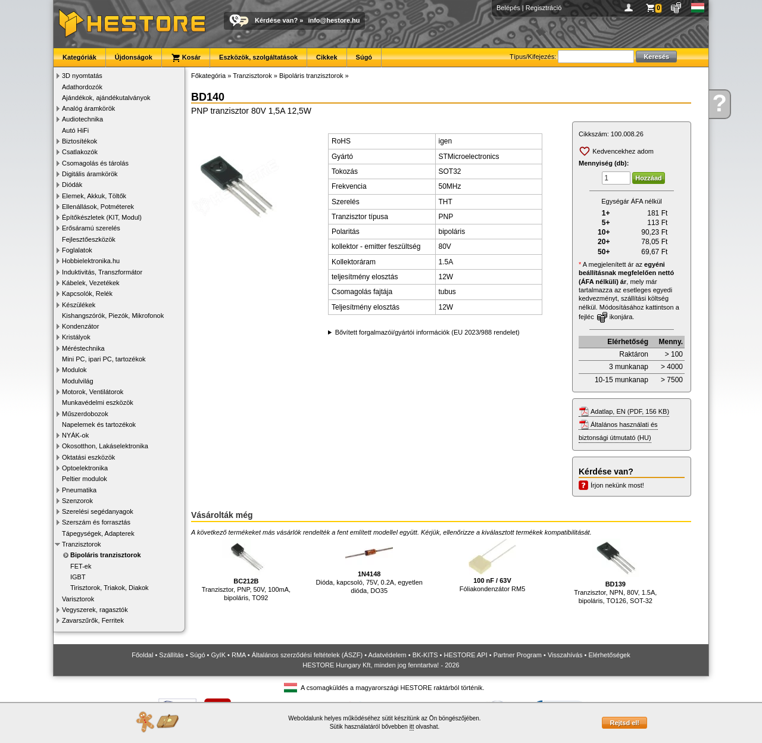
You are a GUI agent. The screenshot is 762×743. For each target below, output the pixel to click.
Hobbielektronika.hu (91, 260)
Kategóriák (79, 57)
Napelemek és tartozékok (99, 424)
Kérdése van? (276, 20)
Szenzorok (77, 500)
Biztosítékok (79, 141)
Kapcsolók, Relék (87, 293)
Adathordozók (82, 86)
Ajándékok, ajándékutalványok (106, 97)
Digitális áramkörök (90, 173)
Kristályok (76, 337)
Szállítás (171, 654)
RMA (239, 654)
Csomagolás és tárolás (95, 163)
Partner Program (518, 654)
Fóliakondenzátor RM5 (493, 566)
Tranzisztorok (81, 544)
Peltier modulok (84, 478)
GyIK (218, 654)
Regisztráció (544, 7)
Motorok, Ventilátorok (92, 391)
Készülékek (78, 304)
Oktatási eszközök (88, 457)
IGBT (78, 576)
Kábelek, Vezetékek (91, 282)
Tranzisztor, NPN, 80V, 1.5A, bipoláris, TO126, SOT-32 (615, 572)
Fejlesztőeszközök (88, 239)
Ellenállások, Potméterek (98, 206)
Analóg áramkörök (88, 108)
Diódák (72, 184)
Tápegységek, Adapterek (98, 533)
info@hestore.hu (334, 20)
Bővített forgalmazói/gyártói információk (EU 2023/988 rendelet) (427, 332)
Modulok (74, 369)
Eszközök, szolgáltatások (258, 57)
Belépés (508, 7)
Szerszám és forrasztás (96, 522)
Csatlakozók (80, 151)
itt (412, 726)
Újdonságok (133, 57)
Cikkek (326, 57)
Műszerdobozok (85, 413)
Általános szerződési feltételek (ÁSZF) (307, 654)
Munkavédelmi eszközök (97, 402)
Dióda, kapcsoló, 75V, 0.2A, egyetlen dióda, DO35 (369, 567)
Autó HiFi (75, 130)
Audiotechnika (82, 119)
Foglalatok (77, 250)
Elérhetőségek (609, 654)
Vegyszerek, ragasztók (95, 609)
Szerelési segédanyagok (97, 511)
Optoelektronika (85, 468)
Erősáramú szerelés (91, 228)
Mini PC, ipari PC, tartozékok (104, 359)
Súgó (364, 57)
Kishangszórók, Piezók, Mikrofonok (113, 315)
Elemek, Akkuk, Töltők (94, 195)
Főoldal (142, 654)
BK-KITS (425, 654)
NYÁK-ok (75, 435)
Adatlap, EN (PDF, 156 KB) (630, 411)
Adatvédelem (387, 654)
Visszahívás (565, 654)
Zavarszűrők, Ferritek (93, 620)
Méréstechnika (83, 348)
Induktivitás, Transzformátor (102, 272)
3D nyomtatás (82, 75)
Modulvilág (77, 381)
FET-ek (80, 566)
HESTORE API (466, 654)
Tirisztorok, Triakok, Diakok (109, 587)
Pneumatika (79, 490)
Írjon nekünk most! (617, 485)
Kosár (186, 58)
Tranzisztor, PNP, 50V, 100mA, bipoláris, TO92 (246, 570)
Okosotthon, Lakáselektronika (105, 445)
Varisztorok (78, 598)
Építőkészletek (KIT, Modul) (102, 217)
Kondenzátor (80, 326)
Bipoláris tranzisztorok (105, 554)
